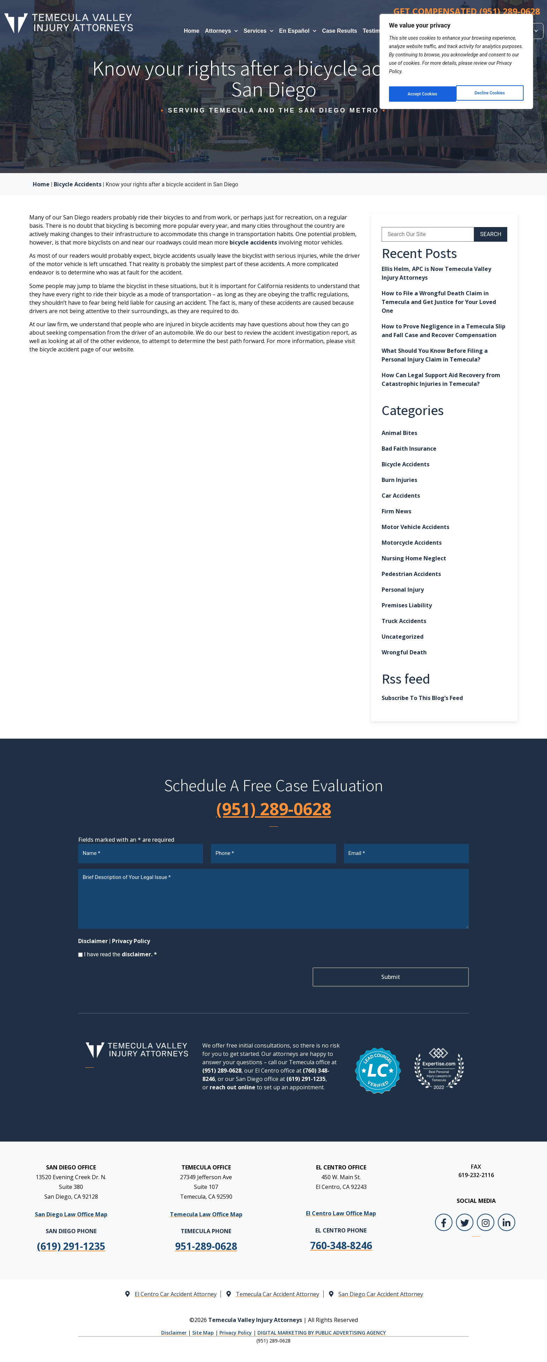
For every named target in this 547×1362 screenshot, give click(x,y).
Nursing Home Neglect (414, 558)
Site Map (203, 1330)
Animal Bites (399, 433)
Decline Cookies (422, 89)
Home (191, 31)
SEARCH (490, 234)
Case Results (339, 31)
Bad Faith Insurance (409, 448)
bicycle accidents (253, 242)
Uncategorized (403, 636)
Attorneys (221, 30)
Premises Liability (407, 605)
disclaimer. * (139, 952)
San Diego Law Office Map (71, 1212)
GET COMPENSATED (467, 11)
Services (258, 30)
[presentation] (131, 976)
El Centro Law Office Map (341, 1211)
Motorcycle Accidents (412, 542)
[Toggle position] (509, 1139)
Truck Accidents (404, 621)
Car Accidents (401, 495)
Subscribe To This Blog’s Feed (422, 698)
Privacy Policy (131, 938)
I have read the (120, 952)
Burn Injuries (399, 480)
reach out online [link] (232, 1085)
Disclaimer (93, 938)
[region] (456, 59)
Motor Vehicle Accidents (415, 527)
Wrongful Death (404, 652)
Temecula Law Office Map (206, 1212)
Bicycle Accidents (78, 184)
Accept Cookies (491, 89)
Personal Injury (403, 589)
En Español (297, 30)
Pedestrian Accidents (411, 574)
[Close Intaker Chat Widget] (524, 1139)
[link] (206, 1243)
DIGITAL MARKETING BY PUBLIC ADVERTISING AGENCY (321, 1330)
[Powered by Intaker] (487, 1347)
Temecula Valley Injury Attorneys (255, 1317)
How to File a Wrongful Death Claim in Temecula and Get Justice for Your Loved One (439, 301)
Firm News (396, 511)
